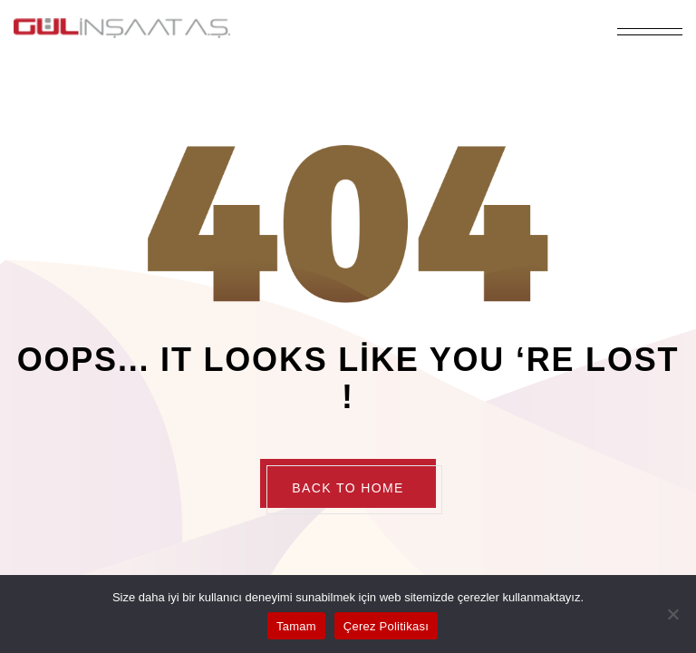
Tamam (296, 626)
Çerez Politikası (386, 626)
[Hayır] (673, 614)
